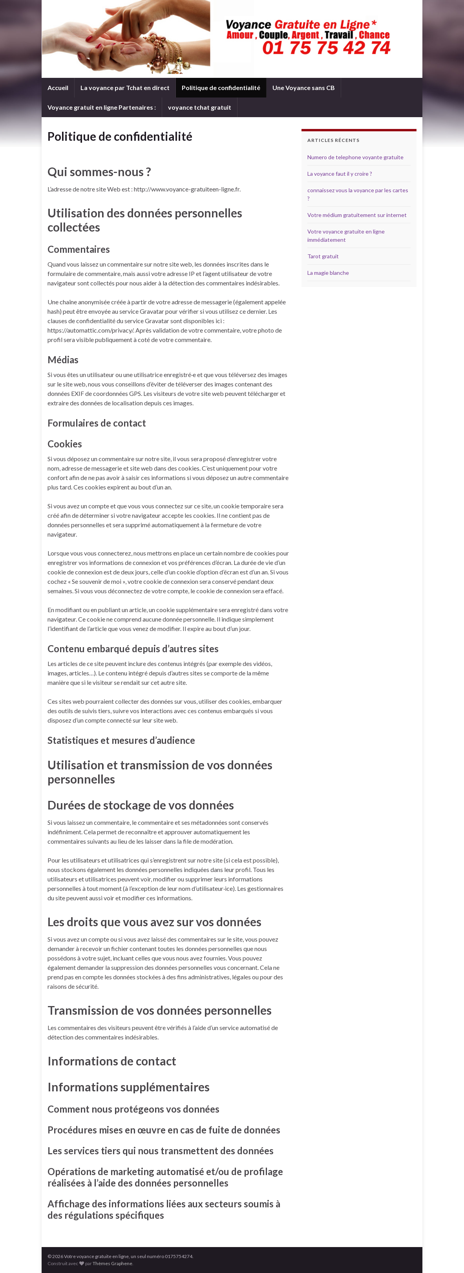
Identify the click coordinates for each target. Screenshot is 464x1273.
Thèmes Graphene (112, 1263)
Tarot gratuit (323, 256)
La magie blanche (328, 272)
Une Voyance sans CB (303, 87)
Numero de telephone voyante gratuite (355, 157)
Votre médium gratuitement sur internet (357, 215)
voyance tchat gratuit (199, 107)
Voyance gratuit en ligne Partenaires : (101, 107)
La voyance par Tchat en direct (125, 87)
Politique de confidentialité (221, 87)
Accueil (57, 87)
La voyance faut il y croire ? (339, 173)
